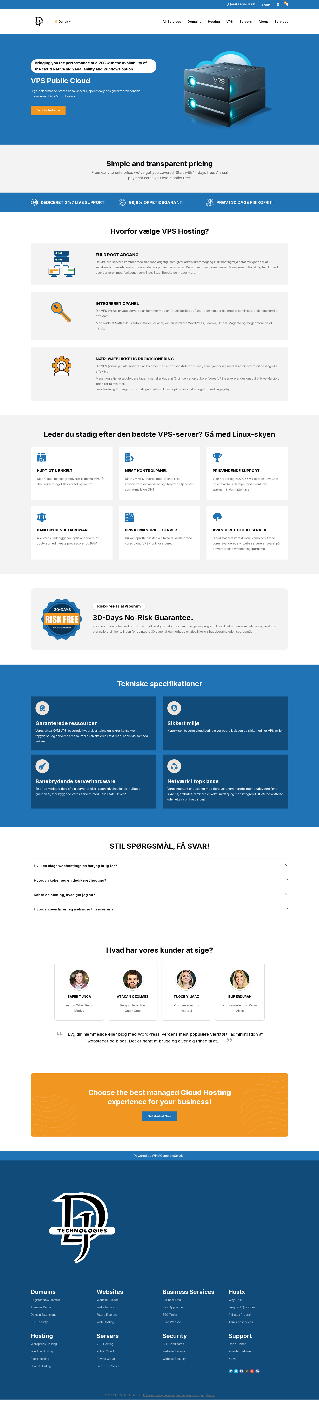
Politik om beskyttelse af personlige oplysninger (173, 1396)
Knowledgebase (240, 1352)
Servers (245, 21)
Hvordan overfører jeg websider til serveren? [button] (75, 910)
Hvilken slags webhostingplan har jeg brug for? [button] (77, 866)
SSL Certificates (173, 1345)
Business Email (172, 1301)
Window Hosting (42, 1352)
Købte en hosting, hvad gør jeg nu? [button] (65, 896)
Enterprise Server (109, 1367)
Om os (211, 1396)
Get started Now (49, 110)
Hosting (214, 21)
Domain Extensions (43, 1316)
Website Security (174, 1360)
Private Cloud (106, 1360)
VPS (229, 21)
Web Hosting (105, 1323)
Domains (194, 21)
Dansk (63, 21)
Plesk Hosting (40, 1360)
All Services (171, 21)
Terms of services (241, 1323)
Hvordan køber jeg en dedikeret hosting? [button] (71, 881)
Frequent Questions (242, 1308)
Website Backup (174, 1352)
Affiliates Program (240, 1316)
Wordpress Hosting (44, 1345)
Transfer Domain (42, 1308)
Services (281, 21)
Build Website (172, 1323)
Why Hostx (236, 1301)
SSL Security (39, 1323)
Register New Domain (45, 1301)
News (232, 1360)
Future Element (107, 1316)
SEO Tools (170, 1316)
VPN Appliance (173, 1308)
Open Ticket (237, 1345)
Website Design (107, 1308)
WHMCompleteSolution (168, 1157)
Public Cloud (105, 1352)
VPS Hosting (105, 1345)
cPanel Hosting (41, 1367)
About (263, 21)
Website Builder (107, 1301)
